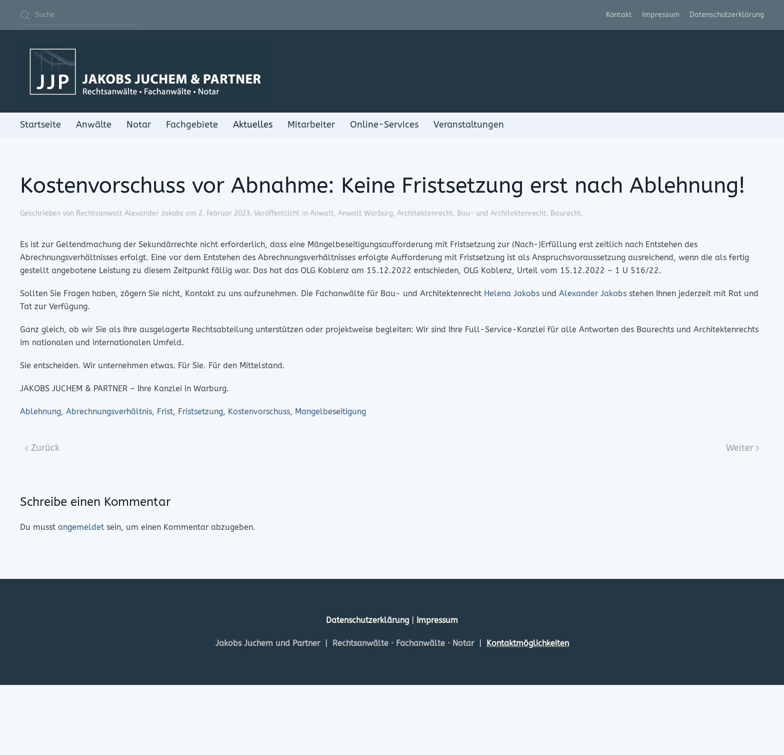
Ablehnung (40, 411)
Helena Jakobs (512, 293)
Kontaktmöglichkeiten (527, 643)
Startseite (40, 124)
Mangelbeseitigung (330, 411)
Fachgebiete (192, 124)
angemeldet (81, 527)
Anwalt (322, 213)
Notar (138, 124)
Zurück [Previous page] (42, 447)
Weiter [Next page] (743, 447)
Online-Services (384, 124)
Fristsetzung (200, 411)
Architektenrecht (425, 213)
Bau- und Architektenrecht (501, 213)
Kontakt (619, 15)
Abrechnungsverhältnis (109, 411)
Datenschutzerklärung (727, 15)
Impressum (661, 15)
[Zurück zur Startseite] (145, 71)
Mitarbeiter (311, 124)
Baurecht (565, 213)
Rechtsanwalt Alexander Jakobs (130, 213)
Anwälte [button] (94, 124)
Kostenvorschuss (259, 411)
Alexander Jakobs (592, 293)
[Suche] (80, 15)
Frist (165, 411)
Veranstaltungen (469, 124)
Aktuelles (252, 124)
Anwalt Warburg (365, 213)
